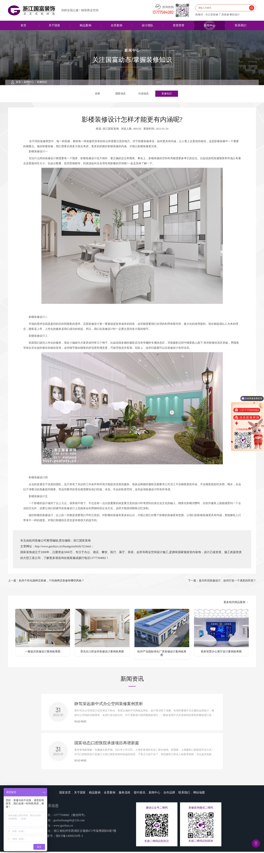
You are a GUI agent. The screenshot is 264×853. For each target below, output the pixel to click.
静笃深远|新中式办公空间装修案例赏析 (108, 705)
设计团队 (147, 25)
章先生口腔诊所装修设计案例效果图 (102, 652)
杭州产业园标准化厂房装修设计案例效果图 (161, 654)
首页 (23, 25)
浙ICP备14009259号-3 (69, 837)
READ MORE (80, 722)
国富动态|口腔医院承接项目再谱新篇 (106, 744)
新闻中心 (209, 25)
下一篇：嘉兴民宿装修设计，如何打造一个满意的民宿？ (222, 581)
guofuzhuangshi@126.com (69, 821)
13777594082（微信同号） (70, 816)
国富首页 (65, 793)
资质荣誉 (178, 25)
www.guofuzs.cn (63, 826)
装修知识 (42, 82)
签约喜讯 (139, 793)
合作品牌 (169, 793)
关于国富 (54, 25)
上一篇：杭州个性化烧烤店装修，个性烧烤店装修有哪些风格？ (46, 581)
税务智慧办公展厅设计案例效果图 (221, 652)
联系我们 (240, 25)
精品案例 (85, 25)
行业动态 (143, 94)
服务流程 (124, 793)
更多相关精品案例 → (236, 603)
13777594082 (163, 12)
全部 (97, 94)
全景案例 (116, 25)
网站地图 (199, 793)
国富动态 (120, 94)
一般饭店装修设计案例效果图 (42, 652)
